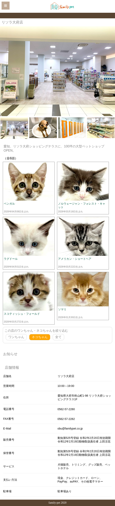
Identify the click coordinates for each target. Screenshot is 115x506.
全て (58, 337)
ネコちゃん (40, 337)
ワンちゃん (16, 337)
